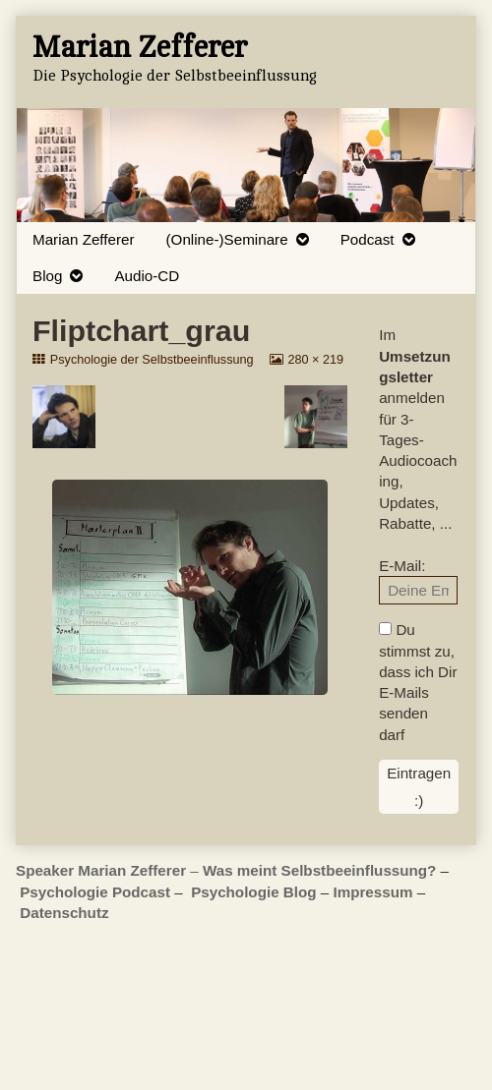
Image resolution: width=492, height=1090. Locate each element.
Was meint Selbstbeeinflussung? (319, 870)
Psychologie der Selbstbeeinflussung (151, 360)
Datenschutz (64, 912)
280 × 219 (314, 360)
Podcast (367, 239)
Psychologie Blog (253, 892)
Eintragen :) (419, 786)
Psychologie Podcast (95, 892)
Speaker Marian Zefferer (103, 870)
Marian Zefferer (83, 239)
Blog (47, 275)
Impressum (372, 892)
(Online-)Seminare (227, 239)
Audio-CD (146, 275)
